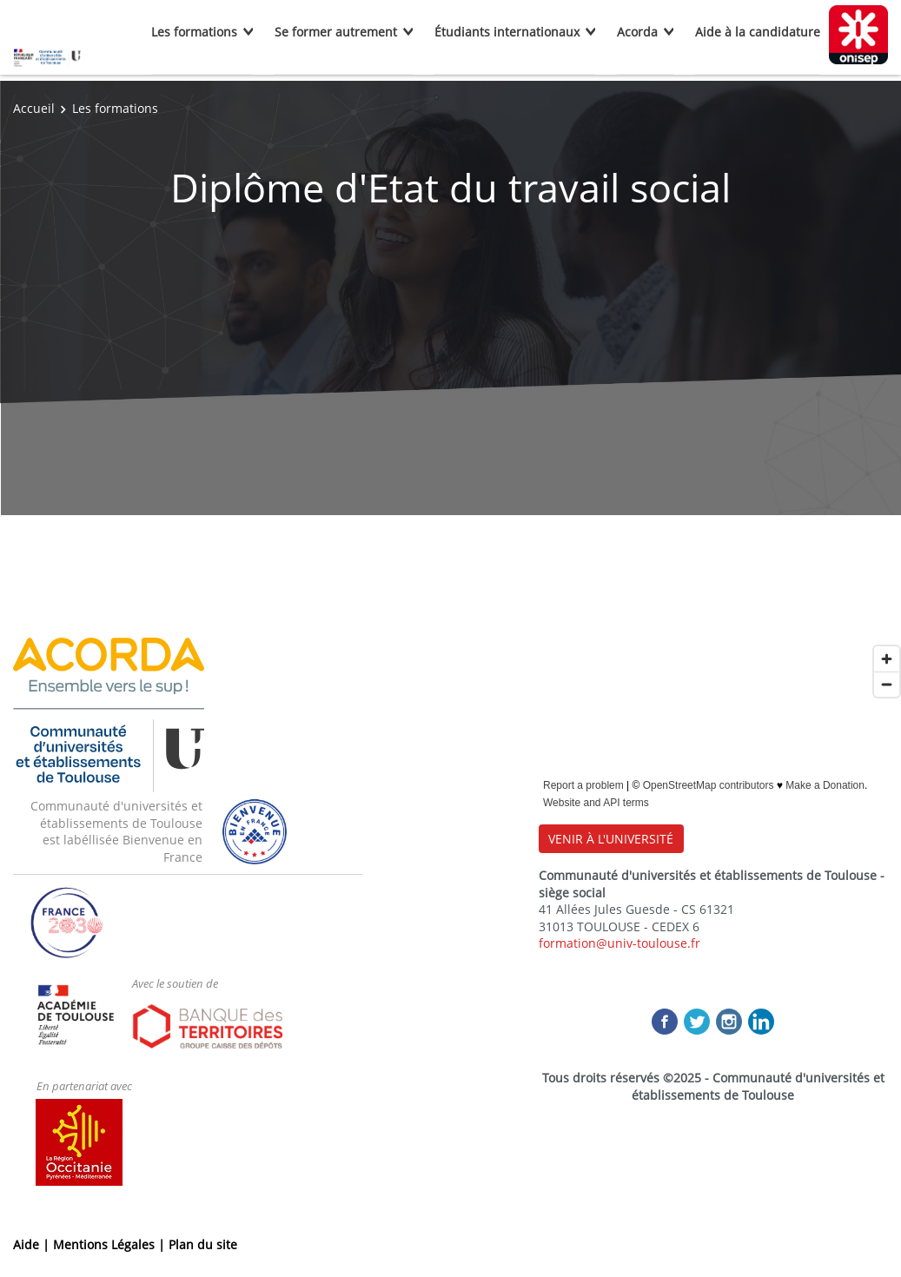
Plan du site (203, 1244)
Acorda (637, 31)
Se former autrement (336, 31)
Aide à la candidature (757, 31)
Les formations (194, 31)
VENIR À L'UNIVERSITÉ (610, 838)
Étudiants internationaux (507, 31)
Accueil (34, 108)
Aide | (33, 1244)
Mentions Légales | (111, 1244)
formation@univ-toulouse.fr (619, 943)
